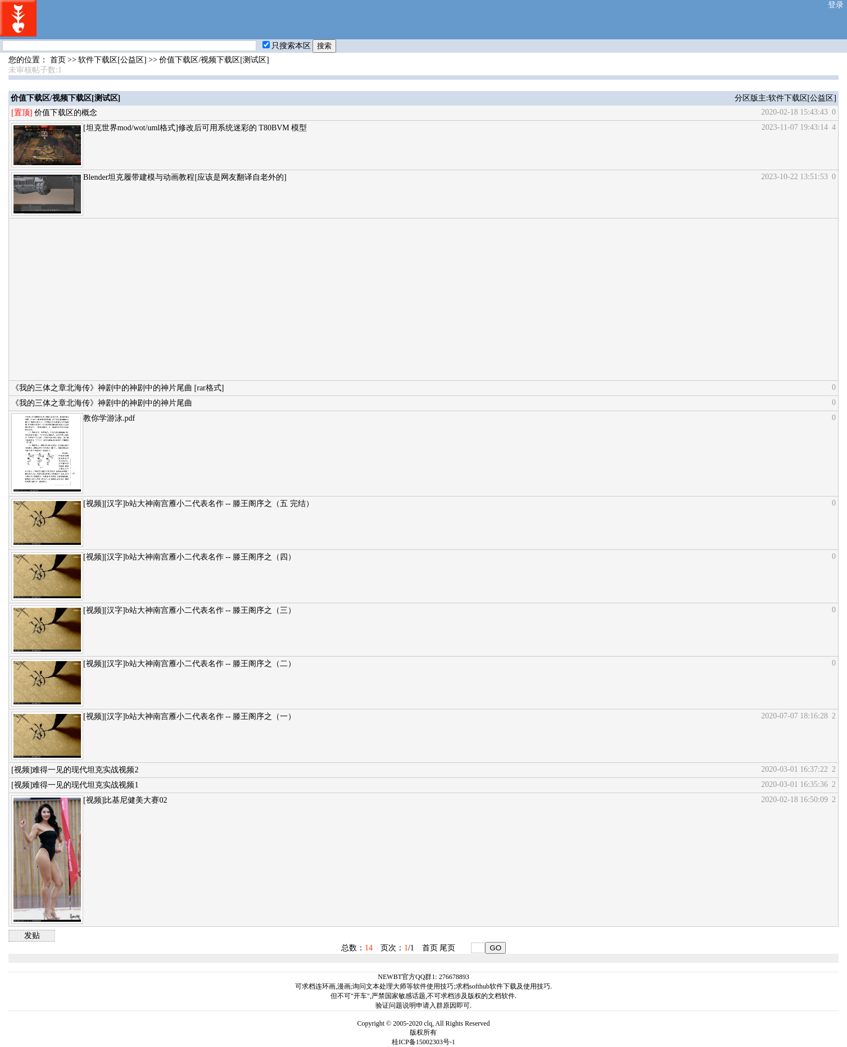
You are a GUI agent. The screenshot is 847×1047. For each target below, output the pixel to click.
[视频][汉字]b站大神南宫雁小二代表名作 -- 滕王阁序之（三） (189, 610)
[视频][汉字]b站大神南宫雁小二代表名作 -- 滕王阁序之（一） (189, 716)
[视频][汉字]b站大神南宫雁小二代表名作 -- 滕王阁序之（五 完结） (198, 503)
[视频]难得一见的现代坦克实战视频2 (74, 770)
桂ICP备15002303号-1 (423, 1042)
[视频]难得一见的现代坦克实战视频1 (74, 785)
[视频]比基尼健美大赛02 (125, 800)
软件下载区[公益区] (112, 60)
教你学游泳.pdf (109, 418)
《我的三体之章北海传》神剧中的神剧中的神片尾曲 (101, 403)
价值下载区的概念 (65, 112)
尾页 (447, 948)
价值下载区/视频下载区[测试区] (214, 60)
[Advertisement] (348, 299)
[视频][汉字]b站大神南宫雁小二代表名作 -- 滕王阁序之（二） (189, 663)
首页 (58, 60)
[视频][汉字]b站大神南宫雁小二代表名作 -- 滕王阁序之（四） (189, 557)
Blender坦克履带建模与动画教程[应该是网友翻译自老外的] (185, 177)
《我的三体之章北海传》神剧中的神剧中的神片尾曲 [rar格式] (117, 388)
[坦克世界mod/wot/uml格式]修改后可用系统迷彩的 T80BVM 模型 (195, 128)
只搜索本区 (286, 46)
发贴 (32, 935)
